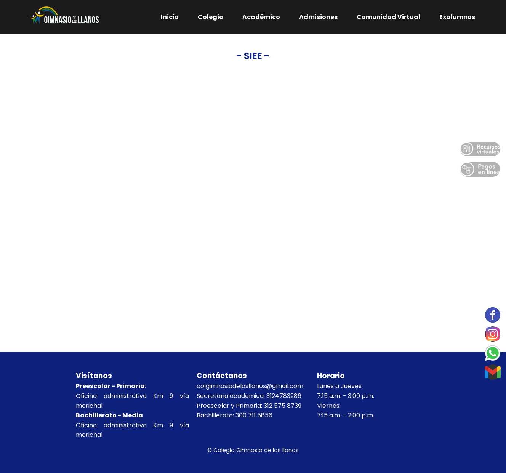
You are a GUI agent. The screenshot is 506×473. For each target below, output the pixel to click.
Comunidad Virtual (388, 17)
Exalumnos (457, 17)
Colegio (210, 17)
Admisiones (318, 17)
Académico (261, 17)
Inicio (170, 17)
